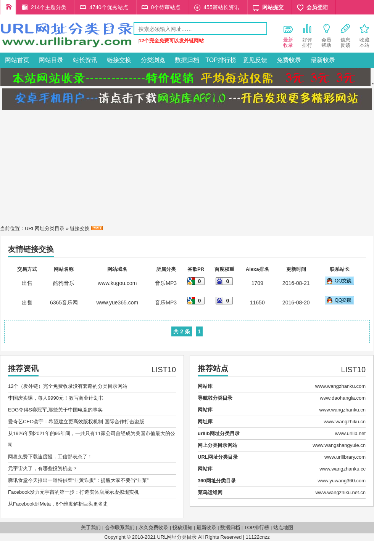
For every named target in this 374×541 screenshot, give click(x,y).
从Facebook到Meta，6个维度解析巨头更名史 (58, 504)
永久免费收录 (153, 527)
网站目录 (51, 60)
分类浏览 (153, 60)
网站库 (205, 386)
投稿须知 (182, 527)
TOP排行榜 (220, 60)
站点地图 (283, 527)
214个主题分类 (48, 7)
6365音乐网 (64, 302)
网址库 (205, 421)
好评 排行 (307, 35)
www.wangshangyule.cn (339, 445)
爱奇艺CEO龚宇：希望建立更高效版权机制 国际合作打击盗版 (76, 421)
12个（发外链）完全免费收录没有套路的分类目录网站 (67, 386)
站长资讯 (85, 60)
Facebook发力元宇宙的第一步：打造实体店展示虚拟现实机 (73, 492)
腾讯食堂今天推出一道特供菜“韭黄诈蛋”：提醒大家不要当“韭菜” (78, 480)
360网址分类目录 (217, 480)
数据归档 (187, 60)
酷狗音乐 (63, 283)
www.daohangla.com (343, 398)
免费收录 (289, 60)
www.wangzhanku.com (340, 386)
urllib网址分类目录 (219, 433)
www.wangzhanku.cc (342, 469)
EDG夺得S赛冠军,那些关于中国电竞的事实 (55, 410)
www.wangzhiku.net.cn (340, 492)
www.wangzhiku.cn (345, 421)
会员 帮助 (326, 35)
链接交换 (119, 60)
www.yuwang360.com (342, 480)
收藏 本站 (364, 35)
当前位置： (12, 228)
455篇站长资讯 (221, 7)
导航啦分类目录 (215, 398)
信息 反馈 (345, 35)
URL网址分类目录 (44, 228)
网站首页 (17, 60)
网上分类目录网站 (217, 445)
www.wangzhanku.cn (342, 410)
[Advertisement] (187, 165)
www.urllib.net (350, 433)
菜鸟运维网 (210, 492)
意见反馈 (255, 60)
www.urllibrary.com (345, 457)
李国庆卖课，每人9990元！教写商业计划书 (55, 398)
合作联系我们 (120, 527)
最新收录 (323, 60)
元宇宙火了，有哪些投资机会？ (42, 468)
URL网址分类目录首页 (8, 7)
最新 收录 (288, 35)
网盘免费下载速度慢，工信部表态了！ (50, 456)
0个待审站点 (166, 7)
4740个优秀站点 (108, 7)
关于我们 (91, 527)
